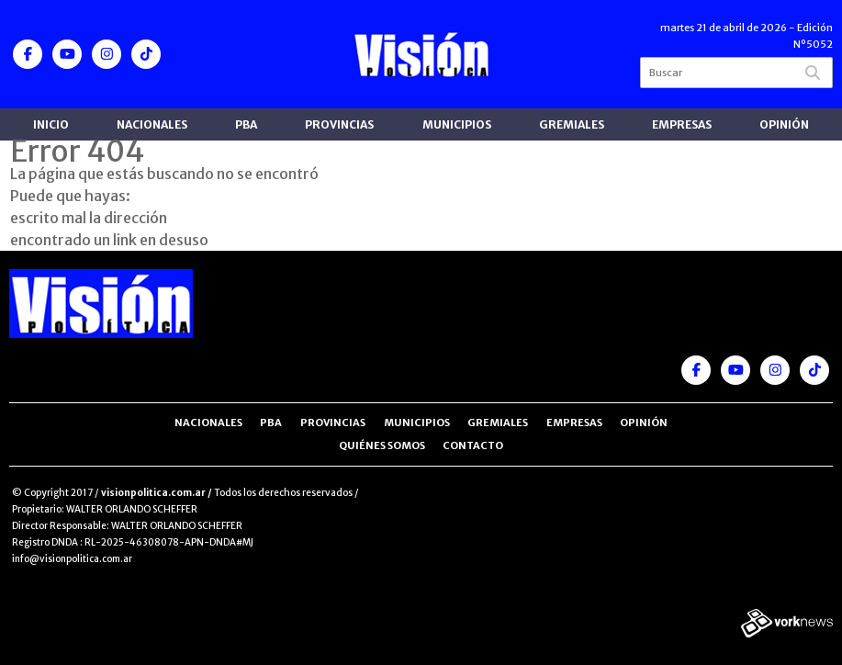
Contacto (473, 445)
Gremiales (571, 124)
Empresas (682, 124)
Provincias (339, 124)
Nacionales (152, 124)
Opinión (784, 124)
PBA (246, 124)
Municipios (456, 124)
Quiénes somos (382, 445)
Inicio (51, 124)
